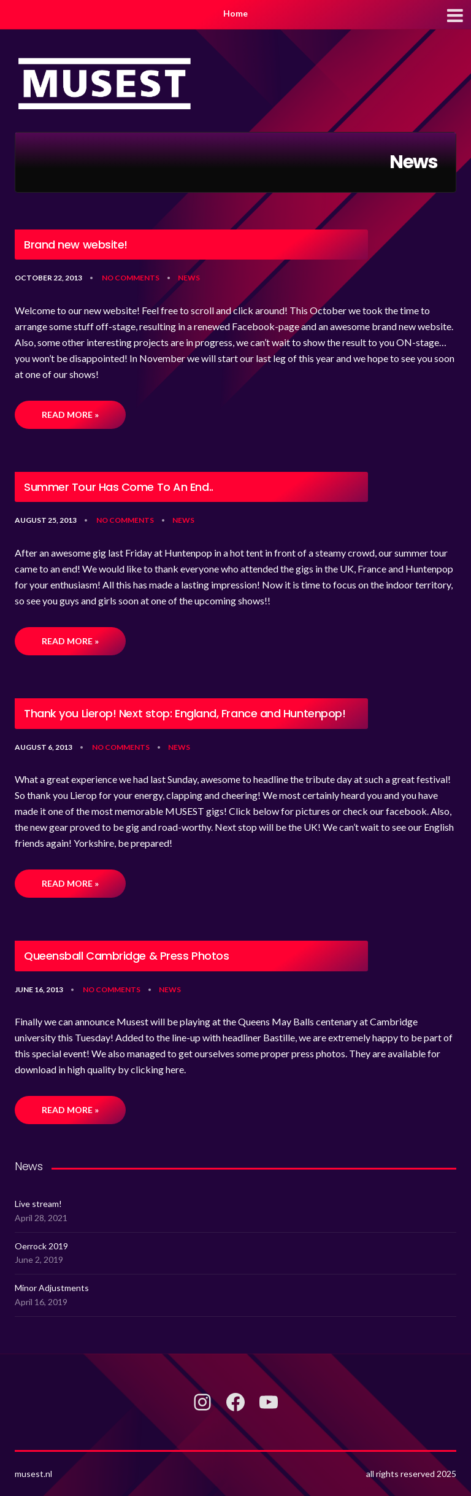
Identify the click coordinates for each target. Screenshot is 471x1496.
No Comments (130, 277)
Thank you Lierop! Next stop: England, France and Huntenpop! (184, 713)
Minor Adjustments (52, 1287)
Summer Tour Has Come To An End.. (118, 487)
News (189, 277)
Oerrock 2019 (41, 1246)
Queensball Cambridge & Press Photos (126, 956)
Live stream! (38, 1203)
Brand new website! (76, 245)
